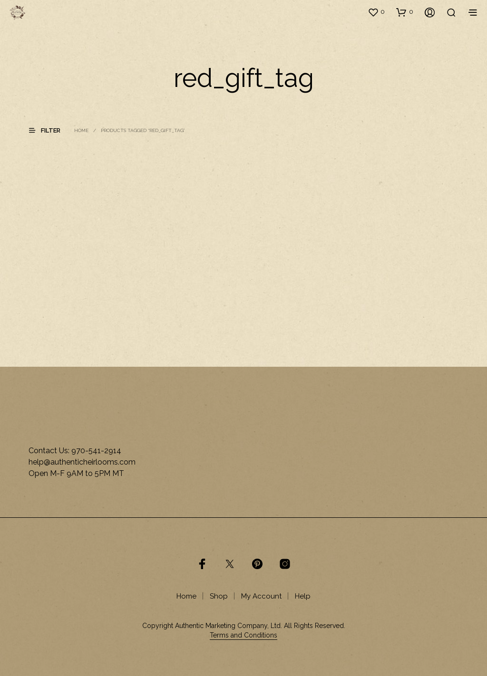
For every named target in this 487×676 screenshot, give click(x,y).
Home (81, 130)
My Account (261, 596)
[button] (376, 12)
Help (303, 596)
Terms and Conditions (243, 635)
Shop (219, 596)
